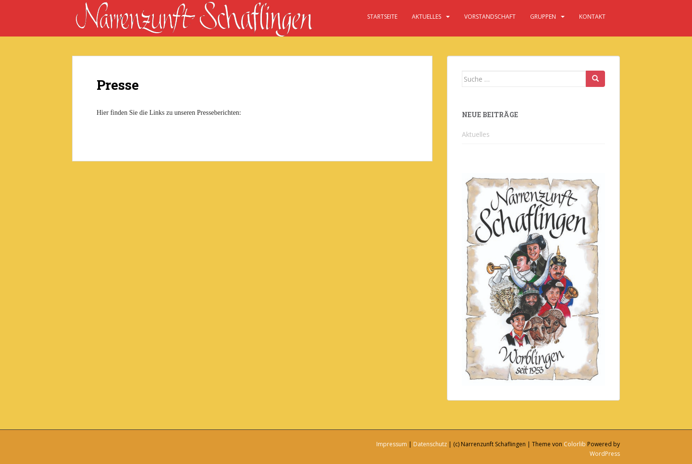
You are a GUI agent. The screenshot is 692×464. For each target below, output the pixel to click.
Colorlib (575, 444)
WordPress (605, 454)
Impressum (391, 444)
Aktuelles (426, 16)
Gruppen (543, 16)
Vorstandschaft (490, 16)
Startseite (382, 16)
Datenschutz (430, 444)
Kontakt (592, 16)
